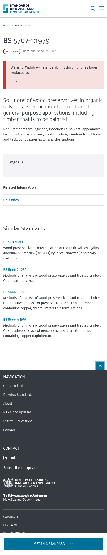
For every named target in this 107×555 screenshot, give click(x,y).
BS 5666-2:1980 (14, 269)
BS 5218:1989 (13, 242)
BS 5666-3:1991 (14, 292)
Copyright (10, 517)
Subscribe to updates (21, 468)
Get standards (13, 386)
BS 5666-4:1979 (14, 319)
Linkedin (13, 458)
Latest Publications (17, 421)
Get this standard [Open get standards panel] (50, 543)
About (7, 403)
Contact (9, 430)
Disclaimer (11, 525)
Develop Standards (17, 394)
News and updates (17, 412)
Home (6, 25)
